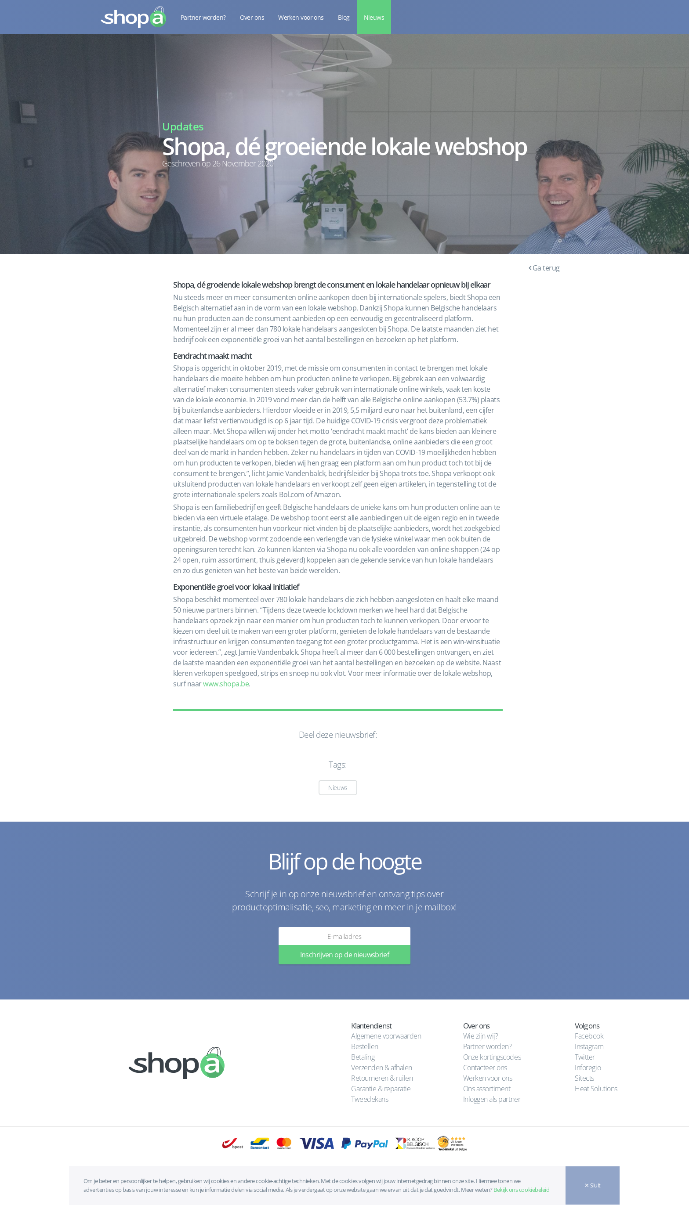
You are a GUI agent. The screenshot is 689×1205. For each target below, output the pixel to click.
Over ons (252, 17)
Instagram (589, 1046)
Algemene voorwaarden (386, 1036)
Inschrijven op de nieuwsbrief (344, 955)
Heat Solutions (597, 1088)
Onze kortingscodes (492, 1057)
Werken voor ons (301, 17)
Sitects (585, 1078)
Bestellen (364, 1046)
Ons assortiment (487, 1088)
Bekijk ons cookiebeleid (521, 1190)
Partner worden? (203, 17)
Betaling (362, 1057)
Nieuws (374, 17)
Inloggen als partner (491, 1099)
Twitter (585, 1057)
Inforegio (588, 1067)
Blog (344, 17)
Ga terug (544, 268)
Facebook (589, 1036)
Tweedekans (369, 1099)
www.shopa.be (226, 684)
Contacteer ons (485, 1067)
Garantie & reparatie (380, 1088)
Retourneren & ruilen (382, 1078)
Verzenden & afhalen (381, 1067)
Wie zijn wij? (480, 1036)
